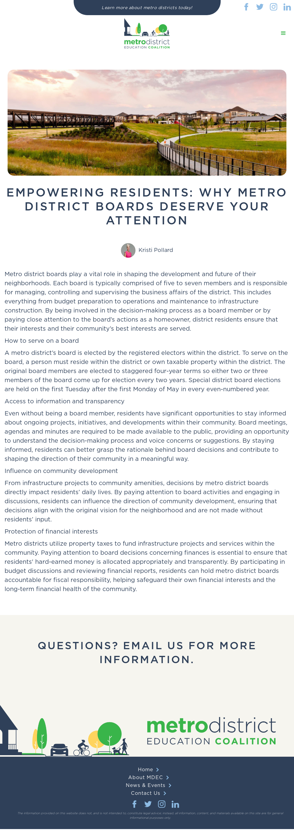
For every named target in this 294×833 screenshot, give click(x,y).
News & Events (145, 785)
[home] (147, 33)
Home (145, 769)
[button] (283, 33)
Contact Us (145, 793)
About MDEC (145, 777)
